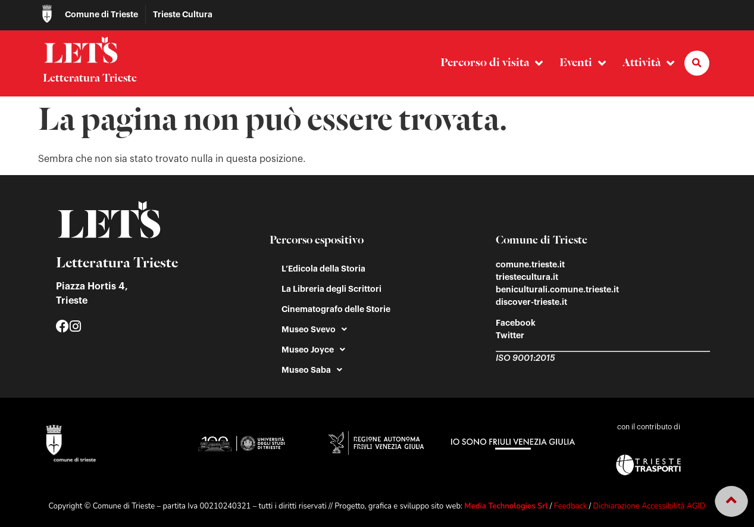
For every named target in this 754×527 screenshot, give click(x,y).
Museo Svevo (314, 329)
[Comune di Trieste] (47, 14)
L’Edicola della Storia (323, 268)
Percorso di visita (491, 63)
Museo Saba (311, 370)
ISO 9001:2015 (525, 358)
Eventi (582, 63)
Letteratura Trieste (90, 79)
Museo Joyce (313, 349)
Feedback (570, 506)
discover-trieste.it (531, 302)
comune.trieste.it (530, 264)
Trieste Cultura (182, 14)
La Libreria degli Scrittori (331, 289)
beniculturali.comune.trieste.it (557, 289)
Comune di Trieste (101, 14)
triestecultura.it (527, 277)
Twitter (510, 335)
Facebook (516, 323)
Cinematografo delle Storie (335, 309)
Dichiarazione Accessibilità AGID (649, 506)
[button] (696, 63)
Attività (648, 63)
